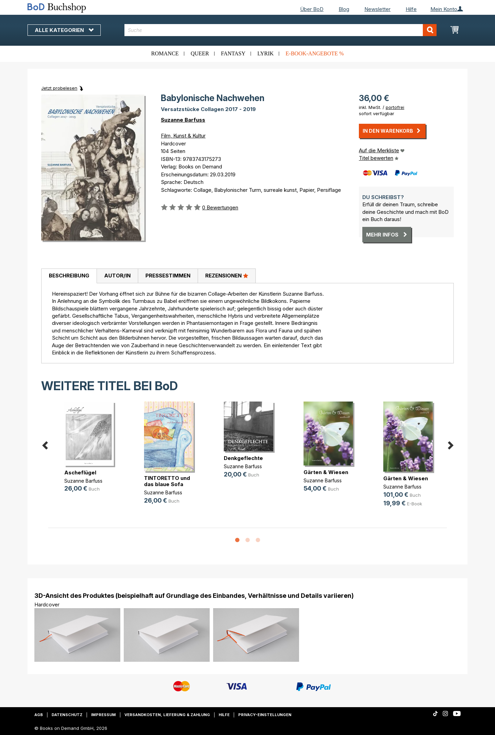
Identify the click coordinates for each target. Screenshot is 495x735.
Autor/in (117, 275)
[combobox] (280, 30)
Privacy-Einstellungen (265, 714)
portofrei (395, 107)
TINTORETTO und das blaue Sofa (167, 481)
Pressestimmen (167, 275)
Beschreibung (69, 275)
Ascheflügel (80, 472)
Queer (200, 53)
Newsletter (377, 9)
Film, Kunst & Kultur (183, 135)
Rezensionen (226, 275)
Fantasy (233, 53)
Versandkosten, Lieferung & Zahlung (167, 714)
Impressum (103, 714)
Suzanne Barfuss (183, 120)
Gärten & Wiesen (326, 472)
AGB (38, 714)
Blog (344, 9)
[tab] (69, 276)
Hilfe (411, 9)
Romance (165, 53)
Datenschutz (67, 714)
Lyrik (265, 53)
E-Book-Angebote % (315, 53)
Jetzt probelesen (59, 88)
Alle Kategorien (64, 30)
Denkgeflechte (243, 458)
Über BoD (311, 9)
